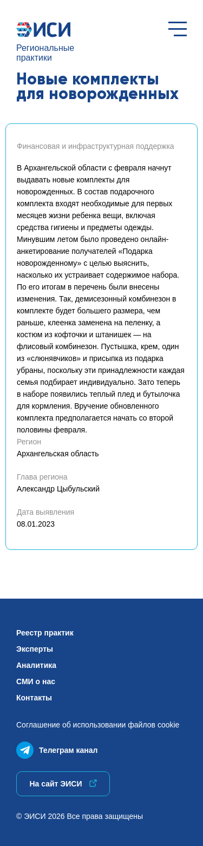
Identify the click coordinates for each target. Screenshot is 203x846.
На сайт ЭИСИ (62, 783)
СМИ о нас (35, 681)
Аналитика (36, 665)
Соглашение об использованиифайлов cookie (97, 724)
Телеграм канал (56, 748)
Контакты (34, 697)
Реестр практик (45, 632)
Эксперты (34, 649)
